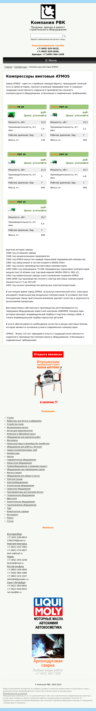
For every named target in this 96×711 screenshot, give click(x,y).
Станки (10, 418)
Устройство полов (15, 424)
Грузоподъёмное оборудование (21, 505)
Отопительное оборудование (20, 486)
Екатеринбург (14, 534)
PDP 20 (21, 154)
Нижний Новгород (17, 544)
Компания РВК (48, 22)
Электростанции (14, 479)
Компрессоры (13, 453)
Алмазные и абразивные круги (21, 434)
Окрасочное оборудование (19, 463)
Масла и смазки (14, 473)
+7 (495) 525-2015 (47, 48)
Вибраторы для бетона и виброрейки (24, 421)
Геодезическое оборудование (21, 495)
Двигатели (12, 498)
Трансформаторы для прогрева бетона (25, 492)
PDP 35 (21, 202)
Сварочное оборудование (19, 489)
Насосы (10, 456)
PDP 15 (63, 107)
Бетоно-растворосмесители (20, 431)
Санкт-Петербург (16, 582)
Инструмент (12, 515)
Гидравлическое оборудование (21, 460)
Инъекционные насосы (17, 427)
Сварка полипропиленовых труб (22, 450)
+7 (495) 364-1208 (53, 54)
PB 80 (20, 107)
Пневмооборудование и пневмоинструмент (27, 466)
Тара (9, 508)
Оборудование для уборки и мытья (23, 476)
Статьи (10, 521)
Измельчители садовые (18, 511)
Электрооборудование (17, 482)
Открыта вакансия (48, 354)
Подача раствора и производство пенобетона (28, 444)
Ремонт (10, 518)
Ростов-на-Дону (15, 566)
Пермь (10, 556)
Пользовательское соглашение (15, 693)
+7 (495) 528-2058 (47, 51)
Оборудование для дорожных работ (24, 437)
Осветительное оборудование (21, 502)
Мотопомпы (12, 440)
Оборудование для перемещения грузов (26, 469)
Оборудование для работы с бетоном (24, 447)
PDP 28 (63, 154)
